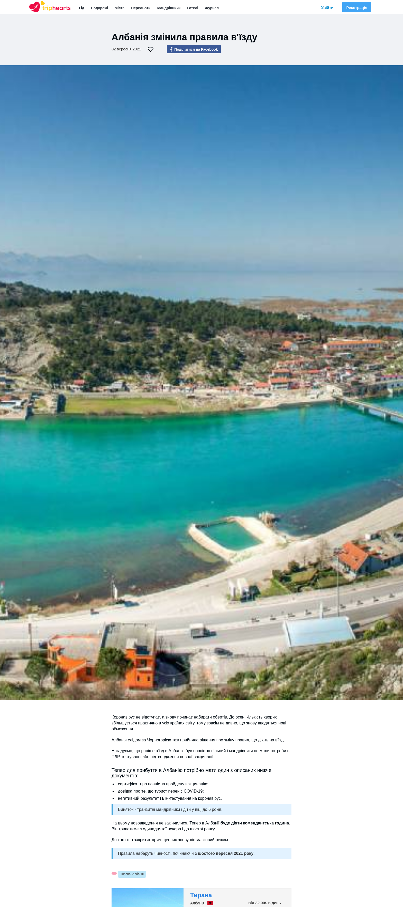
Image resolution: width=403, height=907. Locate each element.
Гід (81, 8)
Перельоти (140, 8)
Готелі (192, 8)
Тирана (201, 895)
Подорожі (99, 8)
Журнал (212, 8)
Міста (119, 8)
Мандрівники (169, 8)
